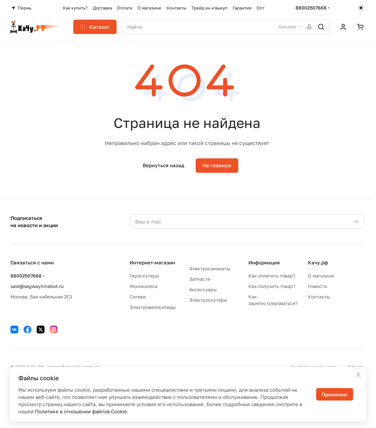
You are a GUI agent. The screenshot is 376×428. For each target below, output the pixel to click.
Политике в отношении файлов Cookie (81, 411)
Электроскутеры (208, 300)
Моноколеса (143, 286)
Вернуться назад (163, 165)
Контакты (319, 296)
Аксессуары (203, 289)
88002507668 (311, 7)
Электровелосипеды (153, 307)
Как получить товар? (271, 286)
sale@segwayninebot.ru (36, 286)
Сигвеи (138, 296)
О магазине (321, 275)
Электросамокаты (209, 268)
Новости (317, 286)
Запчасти (199, 279)
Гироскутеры (144, 275)
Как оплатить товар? (271, 275)
